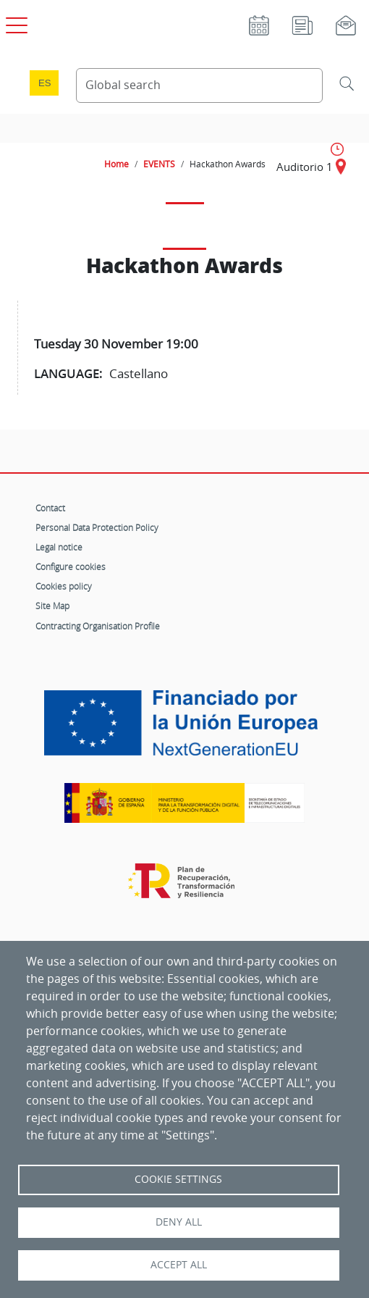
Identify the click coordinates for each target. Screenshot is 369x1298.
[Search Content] (199, 85)
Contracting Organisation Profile (97, 626)
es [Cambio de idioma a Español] (44, 83)
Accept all (178, 1264)
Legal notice (58, 547)
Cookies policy (63, 586)
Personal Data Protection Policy (96, 527)
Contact (50, 508)
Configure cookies (70, 566)
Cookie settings (178, 1179)
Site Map (52, 605)
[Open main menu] (14, 22)
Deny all (179, 1221)
